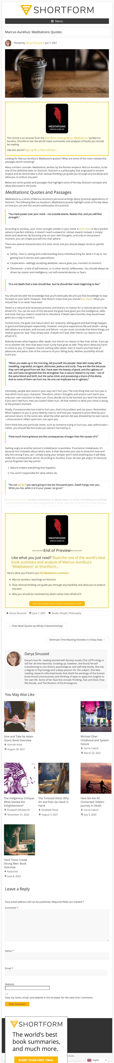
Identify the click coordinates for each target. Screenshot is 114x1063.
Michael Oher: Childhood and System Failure (95, 740)
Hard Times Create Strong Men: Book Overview (15, 863)
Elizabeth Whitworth (18, 809)
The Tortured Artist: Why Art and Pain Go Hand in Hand (53, 801)
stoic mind (85, 228)
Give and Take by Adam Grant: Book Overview (18, 738)
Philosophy (75, 613)
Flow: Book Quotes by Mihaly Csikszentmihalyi (36, 625)
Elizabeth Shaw (49, 809)
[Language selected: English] (97, 1060)
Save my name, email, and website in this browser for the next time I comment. (49, 997)
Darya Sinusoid (34, 42)
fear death (87, 299)
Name (9, 950)
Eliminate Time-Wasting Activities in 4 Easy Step (77, 639)
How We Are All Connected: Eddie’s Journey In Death (92, 801)
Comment (11, 907)
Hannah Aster (15, 744)
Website (9, 984)
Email (9, 968)
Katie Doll (12, 871)
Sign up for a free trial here (40, 150)
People (64, 613)
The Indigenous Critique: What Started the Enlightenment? (19, 801)
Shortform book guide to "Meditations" (67, 138)
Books (55, 613)
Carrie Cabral (91, 748)
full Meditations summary (54, 573)
